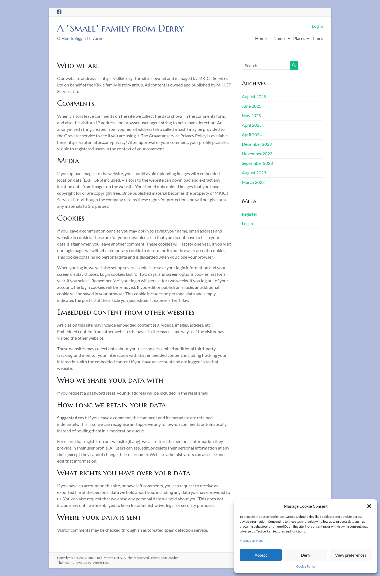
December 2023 (257, 144)
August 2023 (254, 172)
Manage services (251, 540)
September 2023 (257, 163)
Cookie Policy (306, 566)
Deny (305, 555)
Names (279, 38)
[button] (369, 506)
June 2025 (251, 106)
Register (249, 213)
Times (317, 38)
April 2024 (252, 134)
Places (299, 38)
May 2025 (251, 115)
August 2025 (254, 96)
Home (261, 38)
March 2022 (253, 182)
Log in (317, 26)
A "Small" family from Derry (121, 28)
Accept (261, 555)
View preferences (350, 555)
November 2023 (257, 153)
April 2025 (252, 125)
